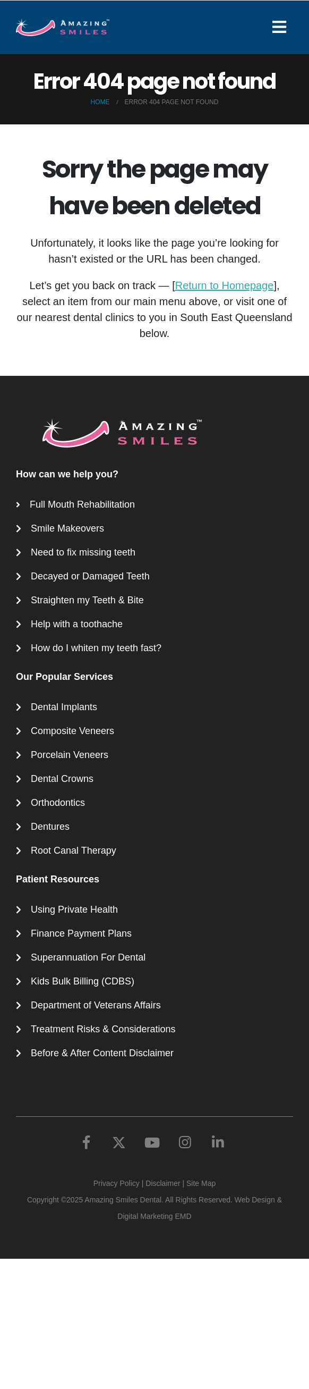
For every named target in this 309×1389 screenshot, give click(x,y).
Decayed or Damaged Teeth (90, 576)
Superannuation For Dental (88, 957)
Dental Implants (64, 707)
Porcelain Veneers (69, 755)
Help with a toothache (77, 624)
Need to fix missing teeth (83, 552)
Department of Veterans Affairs (96, 1005)
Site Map (201, 1183)
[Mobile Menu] (282, 27)
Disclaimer (162, 1183)
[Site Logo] (62, 27)
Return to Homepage (224, 285)
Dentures (50, 826)
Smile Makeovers (67, 528)
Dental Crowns (62, 778)
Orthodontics (58, 802)
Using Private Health (74, 909)
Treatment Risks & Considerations (103, 1029)
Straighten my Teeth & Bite (87, 600)
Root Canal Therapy (73, 850)
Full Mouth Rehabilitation (82, 504)
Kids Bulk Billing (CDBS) (82, 981)
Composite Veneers (72, 731)
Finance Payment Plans (81, 933)
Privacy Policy (116, 1183)
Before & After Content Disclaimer (102, 1053)
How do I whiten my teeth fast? (96, 648)
